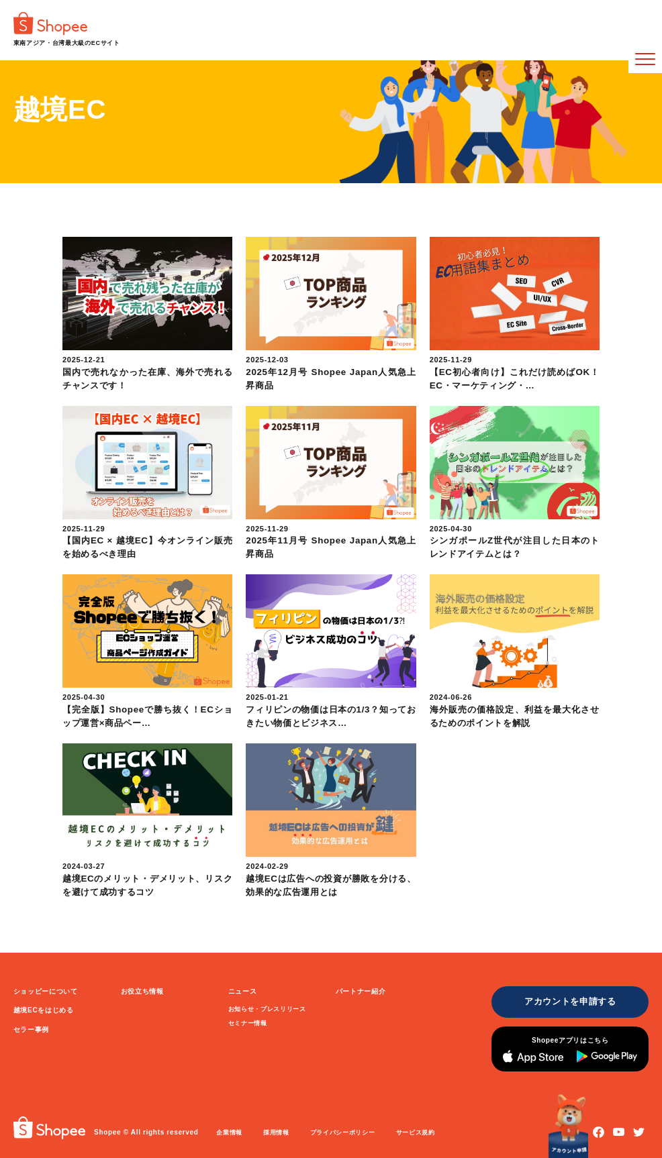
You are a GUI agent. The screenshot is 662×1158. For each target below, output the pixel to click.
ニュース (242, 991)
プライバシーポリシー (342, 1132)
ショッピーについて (45, 991)
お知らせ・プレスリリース (267, 1009)
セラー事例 (31, 1029)
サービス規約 (415, 1132)
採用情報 (276, 1132)
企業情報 (229, 1132)
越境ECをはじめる (43, 1010)
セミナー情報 (247, 1023)
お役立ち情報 (142, 991)
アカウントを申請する (570, 1001)
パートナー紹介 (361, 991)
